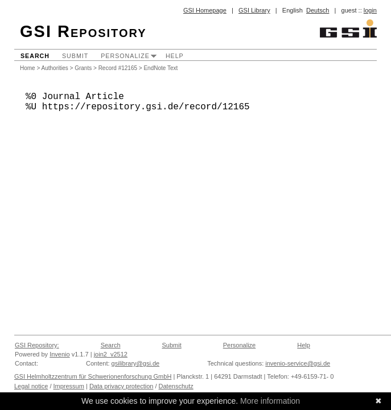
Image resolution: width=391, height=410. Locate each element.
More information (270, 400)
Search (35, 55)
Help (175, 55)
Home (27, 68)
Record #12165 (117, 68)
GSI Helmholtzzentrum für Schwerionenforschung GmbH (92, 376)
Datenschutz (176, 386)
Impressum (68, 386)
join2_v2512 (110, 354)
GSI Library (254, 10)
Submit (75, 55)
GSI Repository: (37, 345)
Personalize (125, 55)
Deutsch (317, 10)
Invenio (59, 354)
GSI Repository (83, 31)
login (370, 10)
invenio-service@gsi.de (297, 363)
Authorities (55, 68)
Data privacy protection (121, 386)
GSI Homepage (205, 10)
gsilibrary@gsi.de (136, 363)
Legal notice (31, 386)
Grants (83, 68)
